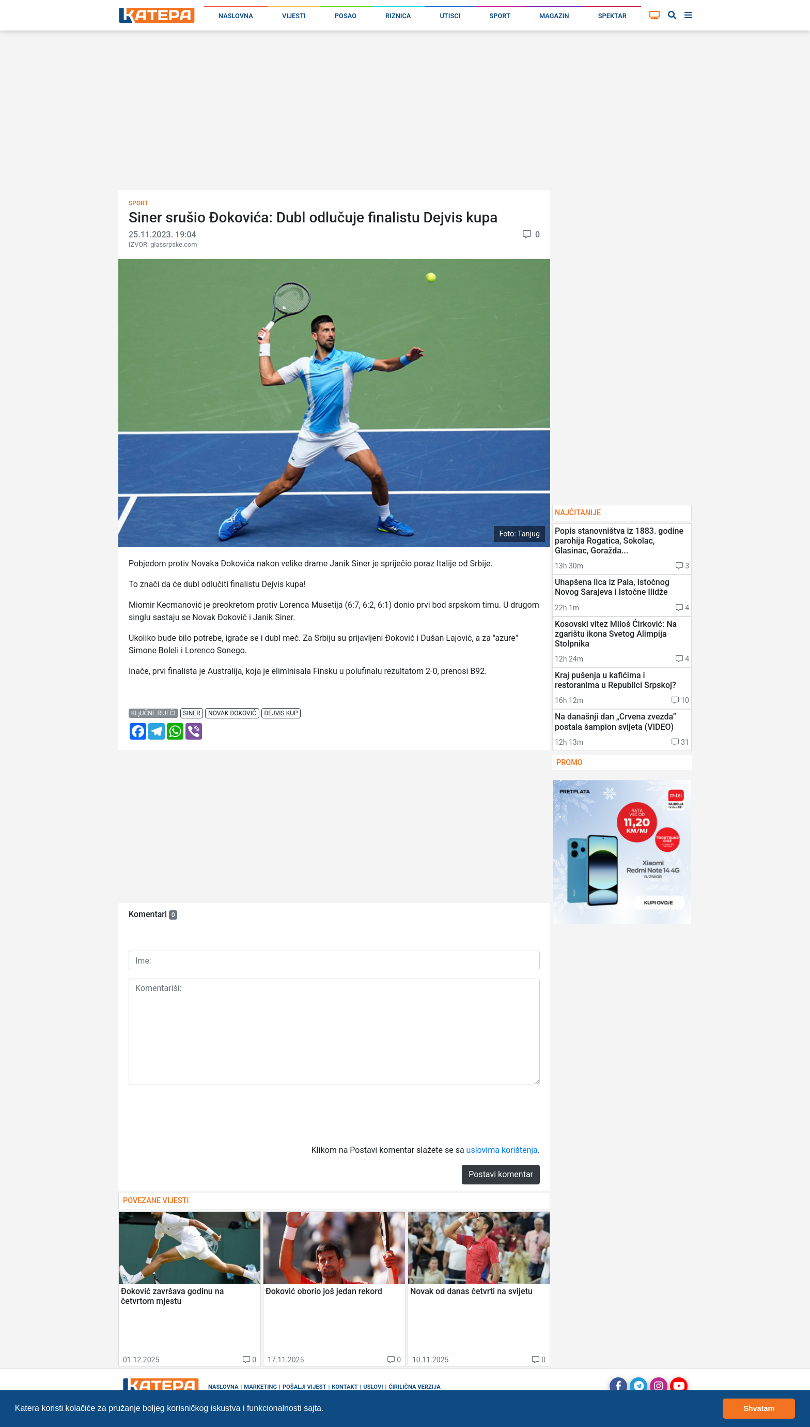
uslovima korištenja (502, 1150)
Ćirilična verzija (414, 1387)
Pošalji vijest (304, 1387)
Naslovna (236, 16)
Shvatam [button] (758, 1408)
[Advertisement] (405, 113)
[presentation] (207, 1113)
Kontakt (344, 1387)
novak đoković (232, 713)
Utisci (450, 16)
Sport (499, 16)
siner (191, 713)
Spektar (612, 16)
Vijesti (294, 16)
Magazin (554, 16)
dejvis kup (281, 713)
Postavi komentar (501, 1174)
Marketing (260, 1387)
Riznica (398, 16)
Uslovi (373, 1387)
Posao (345, 16)
